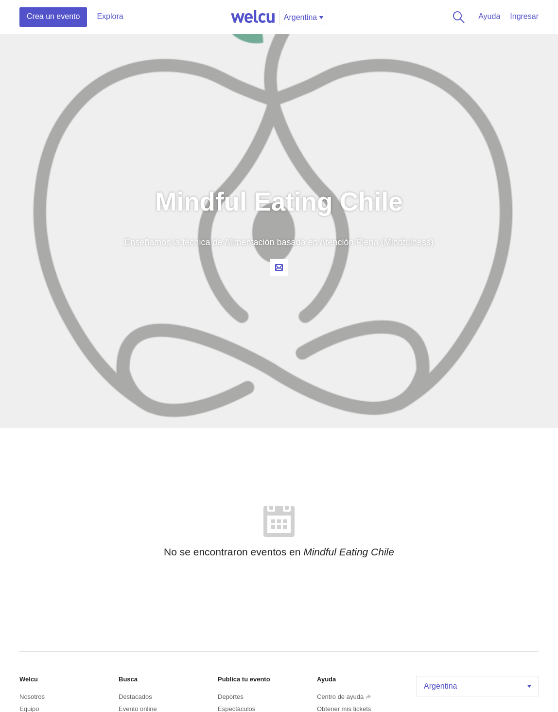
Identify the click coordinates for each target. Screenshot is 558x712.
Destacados (135, 696)
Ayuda (489, 16)
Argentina (478, 686)
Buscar (457, 17)
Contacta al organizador (279, 267)
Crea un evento (53, 16)
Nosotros (32, 696)
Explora (110, 16)
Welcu (253, 17)
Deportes (231, 696)
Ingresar (524, 16)
